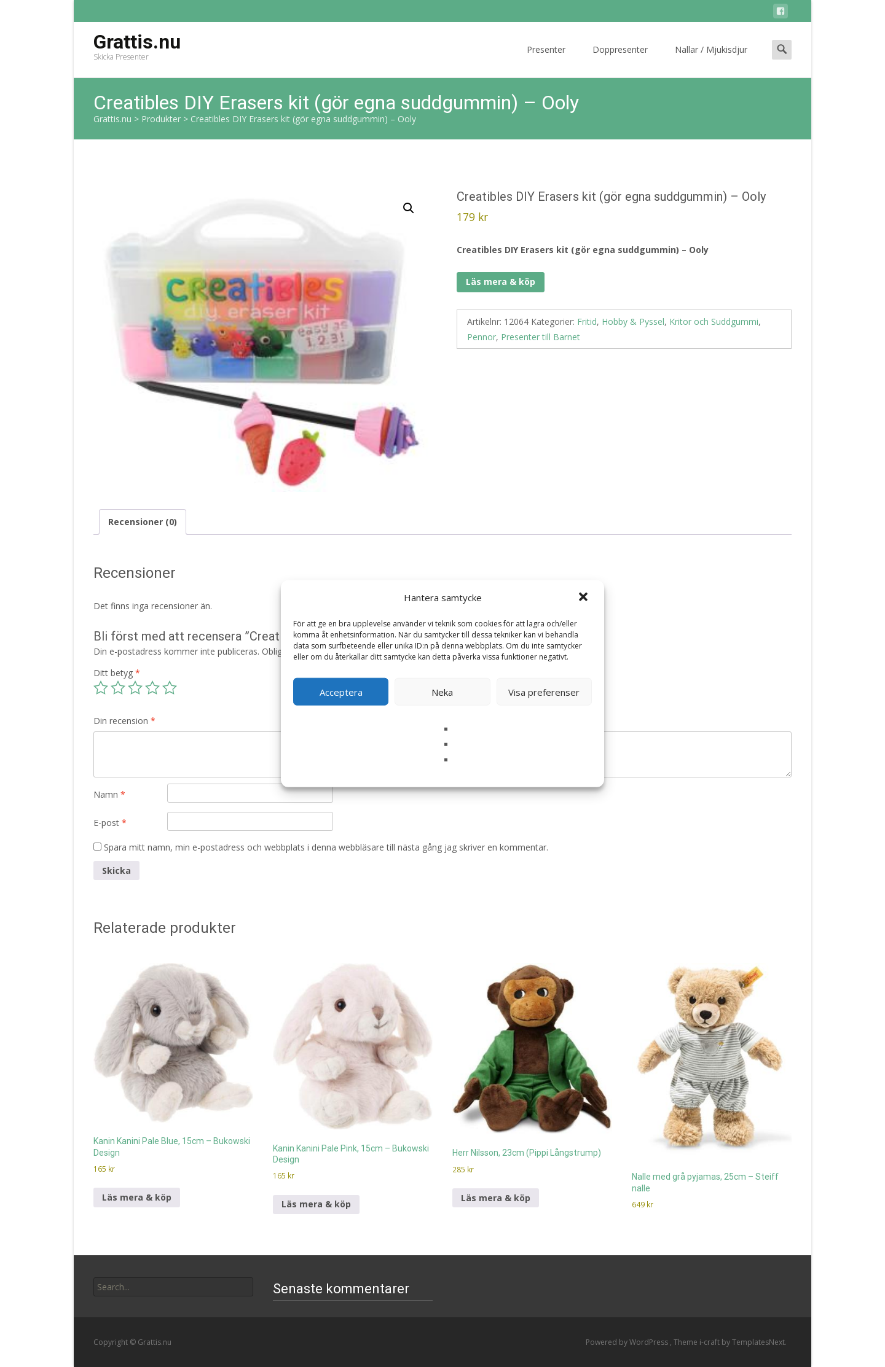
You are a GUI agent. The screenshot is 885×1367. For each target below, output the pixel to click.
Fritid (587, 321)
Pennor (481, 337)
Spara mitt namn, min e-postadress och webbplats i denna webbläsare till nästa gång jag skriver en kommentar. (326, 847)
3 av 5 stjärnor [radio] (135, 687)
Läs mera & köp (500, 281)
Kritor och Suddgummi (713, 321)
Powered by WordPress (628, 1342)
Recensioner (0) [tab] (142, 522)
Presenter (546, 60)
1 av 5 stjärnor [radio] (100, 687)
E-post (110, 822)
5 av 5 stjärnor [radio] (169, 687)
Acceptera (341, 691)
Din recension (124, 720)
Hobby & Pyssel (633, 321)
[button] (584, 597)
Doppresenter (620, 60)
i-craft (710, 1342)
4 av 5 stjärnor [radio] (152, 687)
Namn (109, 794)
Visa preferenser (544, 691)
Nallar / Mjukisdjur (711, 60)
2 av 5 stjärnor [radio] (118, 687)
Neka (442, 691)
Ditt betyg (116, 673)
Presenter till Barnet (540, 337)
